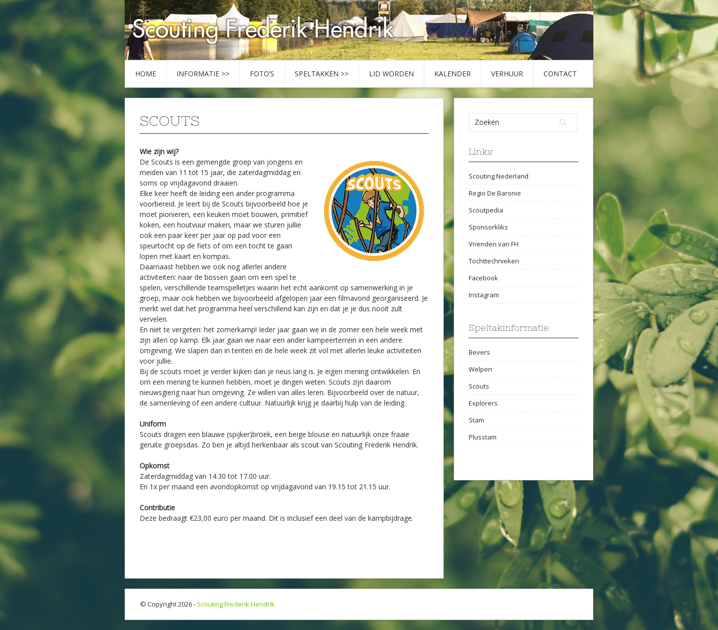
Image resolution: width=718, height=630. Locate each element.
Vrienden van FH (494, 243)
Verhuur (507, 73)
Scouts (479, 386)
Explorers (483, 403)
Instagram (484, 294)
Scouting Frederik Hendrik (236, 604)
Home (145, 73)
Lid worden (391, 73)
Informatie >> (203, 73)
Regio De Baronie (495, 193)
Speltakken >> (322, 73)
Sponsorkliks (488, 226)
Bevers (479, 352)
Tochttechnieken (494, 260)
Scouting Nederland (499, 176)
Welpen (480, 369)
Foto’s (262, 73)
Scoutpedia (486, 210)
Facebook (483, 277)
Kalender (452, 73)
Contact (560, 73)
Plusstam (483, 436)
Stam (476, 420)
